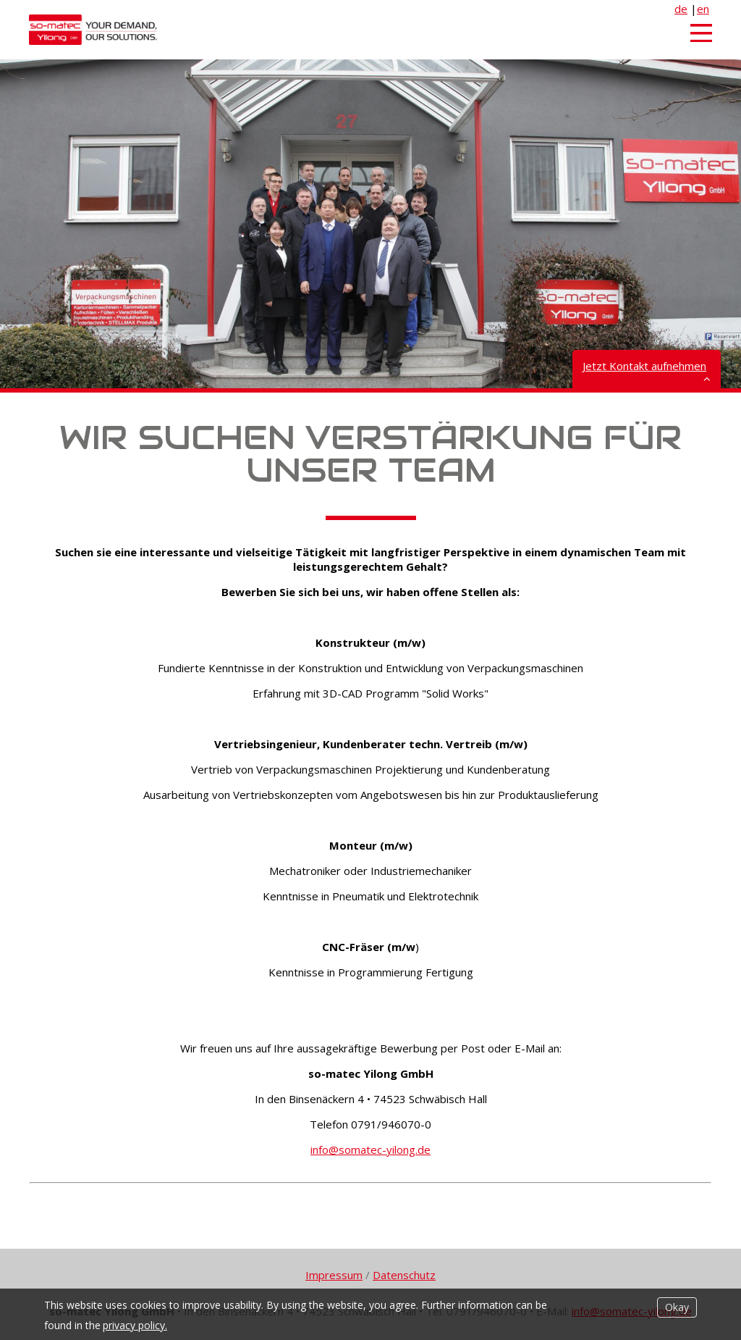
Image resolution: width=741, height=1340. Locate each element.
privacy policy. (135, 1325)
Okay (677, 1307)
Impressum (334, 1275)
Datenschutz (404, 1275)
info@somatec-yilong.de (370, 1149)
